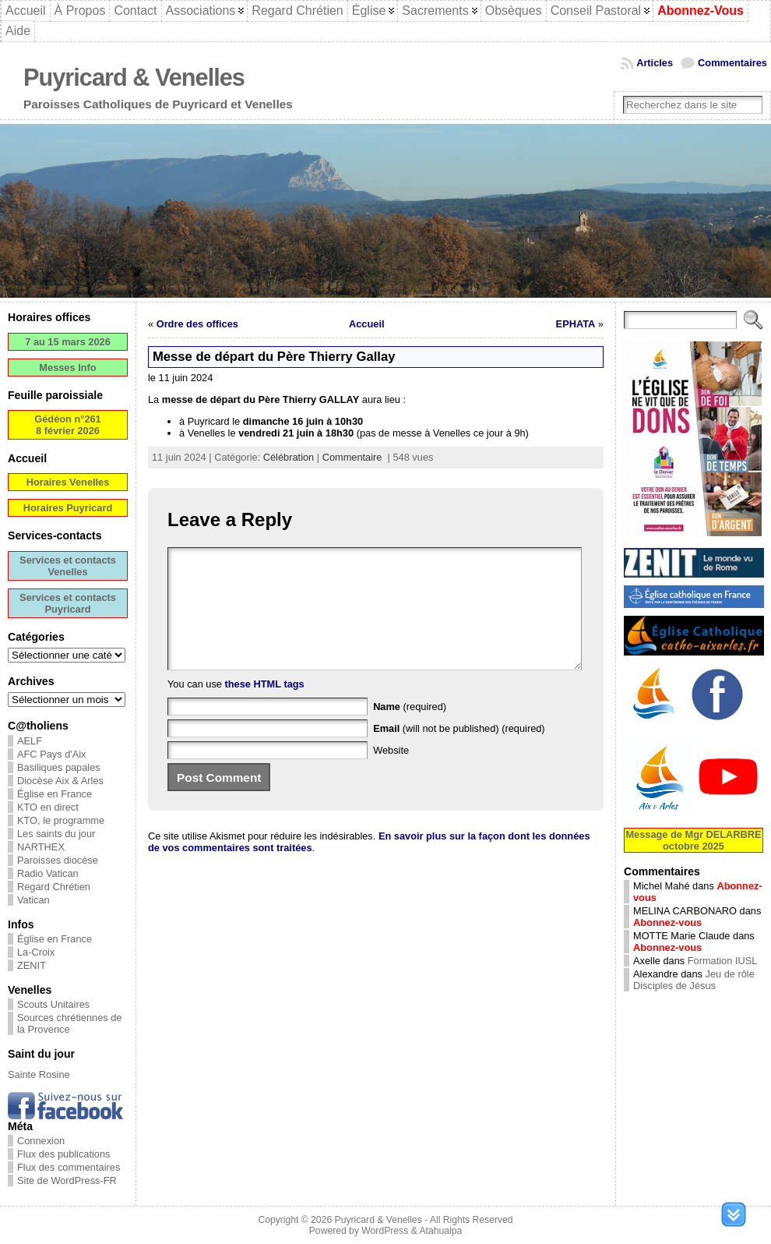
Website (391, 773)
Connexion (41, 1141)
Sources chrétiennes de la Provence (69, 1023)
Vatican (33, 900)
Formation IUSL (723, 961)
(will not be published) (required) (459, 752)
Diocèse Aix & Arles (60, 780)
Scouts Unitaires (53, 1004)
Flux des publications (64, 1154)
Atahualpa (440, 1230)
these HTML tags (265, 707)
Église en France (54, 794)
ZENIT (31, 965)
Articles (654, 63)
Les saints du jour (56, 833)
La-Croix (36, 952)
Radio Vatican (48, 873)
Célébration (288, 457)
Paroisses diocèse (57, 860)
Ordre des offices (197, 324)
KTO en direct (48, 807)
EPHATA (576, 324)
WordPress (384, 1230)
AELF (29, 741)
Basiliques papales (58, 767)
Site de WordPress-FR (67, 1180)
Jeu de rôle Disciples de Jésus (694, 979)
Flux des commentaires (68, 1167)
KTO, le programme (60, 820)
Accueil (367, 324)
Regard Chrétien (53, 886)
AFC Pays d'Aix (51, 754)
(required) (409, 730)
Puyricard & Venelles (134, 77)
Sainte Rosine (39, 1074)
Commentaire (352, 457)
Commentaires (732, 63)
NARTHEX (41, 847)
